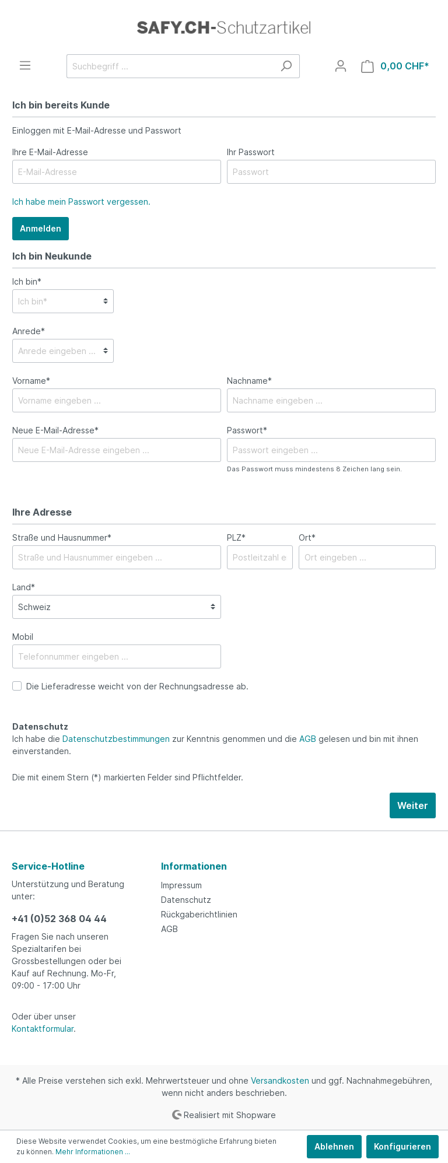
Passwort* (247, 430)
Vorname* (31, 381)
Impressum (181, 885)
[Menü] (25, 65)
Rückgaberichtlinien (199, 914)
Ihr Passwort (251, 152)
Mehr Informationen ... (92, 1151)
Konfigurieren (402, 1146)
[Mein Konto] (340, 66)
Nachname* (249, 381)
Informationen (194, 866)
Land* (23, 587)
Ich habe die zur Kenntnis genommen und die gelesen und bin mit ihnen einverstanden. (215, 745)
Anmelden (40, 228)
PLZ (236, 537)
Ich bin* (26, 281)
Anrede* (28, 331)
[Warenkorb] (395, 66)
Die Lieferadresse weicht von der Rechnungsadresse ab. (137, 686)
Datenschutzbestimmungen (116, 739)
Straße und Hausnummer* (61, 537)
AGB (307, 739)
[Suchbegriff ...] (169, 66)
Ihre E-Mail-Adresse (50, 152)
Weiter (412, 805)
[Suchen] (286, 66)
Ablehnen (334, 1146)
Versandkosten (280, 1080)
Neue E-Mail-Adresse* (55, 430)
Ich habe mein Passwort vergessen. (81, 201)
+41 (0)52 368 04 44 (59, 918)
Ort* (307, 537)
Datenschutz (186, 900)
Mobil (22, 637)
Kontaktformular (43, 1029)
